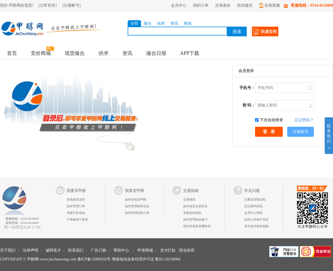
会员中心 (178, 5)
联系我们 (76, 250)
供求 (161, 23)
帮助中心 (121, 250)
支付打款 (168, 250)
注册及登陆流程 (255, 199)
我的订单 (200, 5)
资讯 (174, 23)
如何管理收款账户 (195, 219)
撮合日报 (156, 53)
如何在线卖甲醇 (135, 199)
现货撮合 (75, 53)
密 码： (249, 105)
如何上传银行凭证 (256, 219)
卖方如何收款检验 (256, 226)
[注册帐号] (71, 5)
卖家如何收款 (192, 212)
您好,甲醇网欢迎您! (16, 5)
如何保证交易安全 (195, 206)
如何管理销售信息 (137, 206)
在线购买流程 (76, 199)
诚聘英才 (53, 250)
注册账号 (300, 132)
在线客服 (269, 5)
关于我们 (8, 250)
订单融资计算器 (77, 219)
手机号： (247, 88)
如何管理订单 (76, 206)
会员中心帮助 (253, 212)
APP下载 (189, 53)
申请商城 (145, 250)
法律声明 (30, 250)
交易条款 (223, 5)
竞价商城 (41, 53)
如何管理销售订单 (137, 212)
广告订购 (98, 250)
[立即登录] (48, 5)
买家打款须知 (76, 212)
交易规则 (189, 199)
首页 (12, 53)
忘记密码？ (304, 120)
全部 (134, 23)
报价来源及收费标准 (197, 226)
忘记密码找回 (253, 206)
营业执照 (187, 250)
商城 (187, 23)
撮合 (148, 23)
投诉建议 (245, 5)
